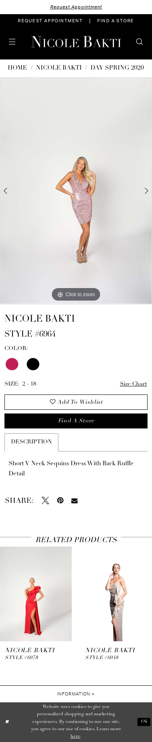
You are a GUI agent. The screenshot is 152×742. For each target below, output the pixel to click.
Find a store (76, 421)
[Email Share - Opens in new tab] (74, 501)
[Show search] (139, 41)
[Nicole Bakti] (76, 41)
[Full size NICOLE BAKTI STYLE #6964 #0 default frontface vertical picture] (76, 191)
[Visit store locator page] (115, 21)
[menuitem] (50, 21)
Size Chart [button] (133, 384)
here (75, 736)
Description (31, 442)
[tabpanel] (76, 191)
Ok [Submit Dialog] (144, 722)
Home (17, 68)
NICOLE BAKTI (59, 68)
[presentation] (36, 594)
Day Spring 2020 (117, 68)
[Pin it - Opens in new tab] (60, 500)
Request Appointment (76, 7)
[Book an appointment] (50, 21)
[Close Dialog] (7, 722)
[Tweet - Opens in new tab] (45, 500)
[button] (12, 41)
